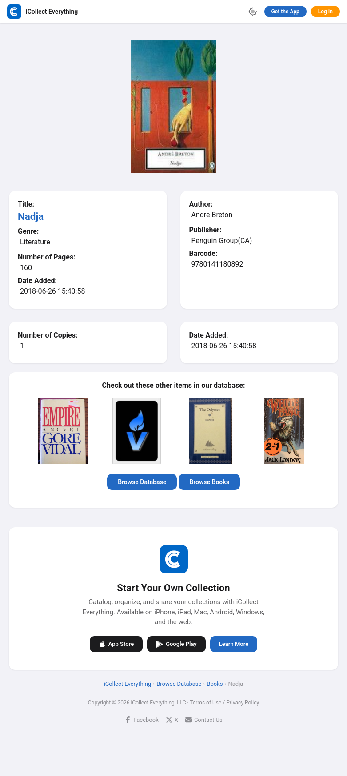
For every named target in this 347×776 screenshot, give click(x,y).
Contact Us (204, 719)
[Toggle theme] (253, 11)
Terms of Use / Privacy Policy (224, 702)
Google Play (176, 643)
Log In (325, 11)
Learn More (233, 644)
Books (215, 683)
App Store (116, 643)
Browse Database (142, 481)
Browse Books (209, 481)
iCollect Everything (128, 683)
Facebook (141, 719)
